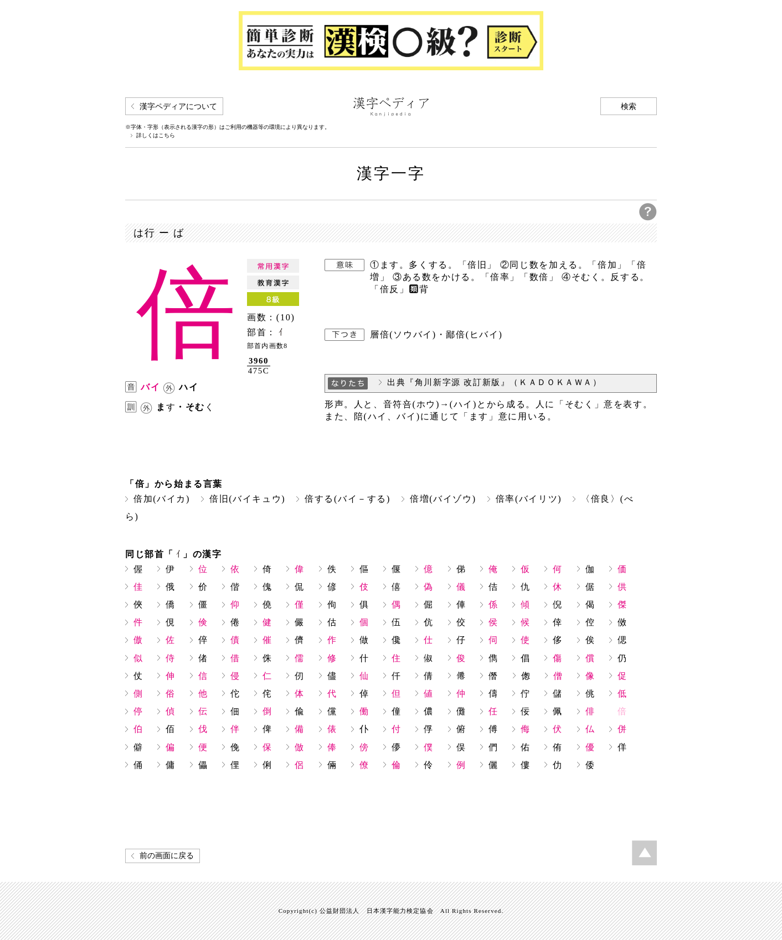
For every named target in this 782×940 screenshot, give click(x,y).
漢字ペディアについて (178, 106)
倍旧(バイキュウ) (247, 498)
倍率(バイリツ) (529, 498)
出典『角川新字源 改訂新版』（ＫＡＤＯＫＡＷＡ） (494, 382)
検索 (628, 106)
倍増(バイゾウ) (443, 498)
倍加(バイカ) (161, 498)
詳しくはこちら (155, 135)
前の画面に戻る (167, 855)
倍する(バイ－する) (347, 498)
